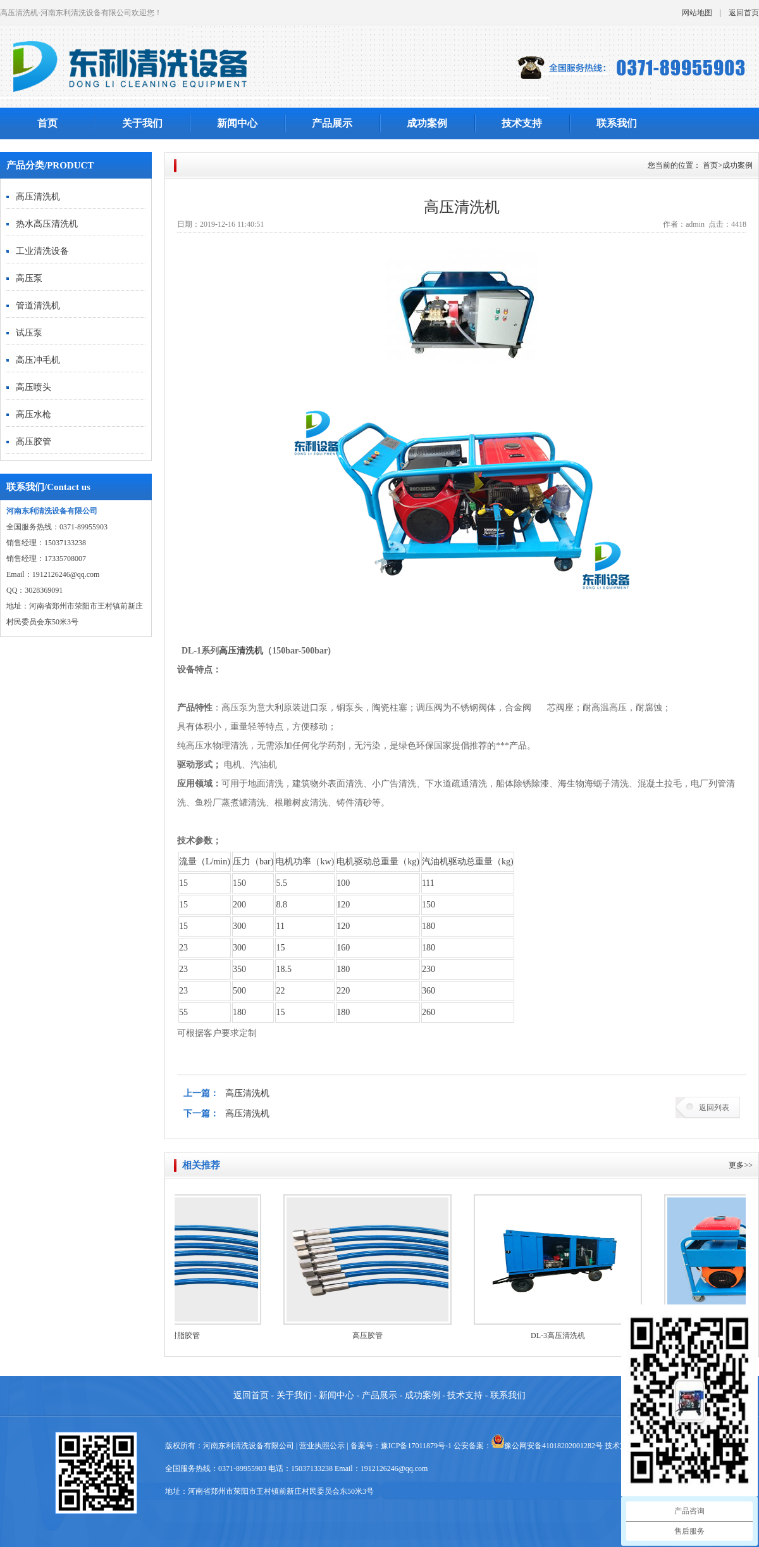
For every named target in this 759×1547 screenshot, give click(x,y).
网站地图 (697, 12)
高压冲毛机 (38, 360)
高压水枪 (33, 414)
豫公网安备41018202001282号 (553, 1445)
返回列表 (714, 1107)
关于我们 (142, 123)
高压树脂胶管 (184, 1335)
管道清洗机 (38, 305)
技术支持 (522, 123)
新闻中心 (237, 123)
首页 (47, 123)
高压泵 (29, 278)
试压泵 (29, 333)
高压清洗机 (38, 196)
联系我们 (616, 123)
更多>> (741, 1165)
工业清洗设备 (42, 251)
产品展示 (332, 123)
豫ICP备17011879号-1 (416, 1445)
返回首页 (744, 12)
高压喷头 (33, 387)
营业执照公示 (322, 1445)
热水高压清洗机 (47, 224)
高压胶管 (33, 441)
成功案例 (427, 123)
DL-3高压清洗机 (565, 1335)
